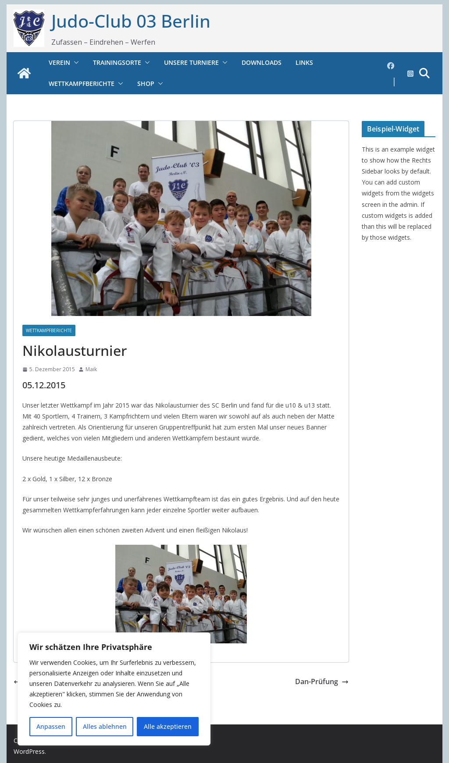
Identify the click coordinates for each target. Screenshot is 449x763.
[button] (74, 63)
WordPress (29, 751)
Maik (91, 369)
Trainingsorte (117, 62)
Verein (59, 62)
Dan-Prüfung (322, 681)
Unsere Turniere (191, 62)
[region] (114, 688)
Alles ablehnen (105, 726)
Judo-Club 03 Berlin (130, 21)
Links (304, 62)
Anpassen (50, 726)
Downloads (262, 62)
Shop (145, 83)
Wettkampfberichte (81, 83)
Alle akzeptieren (168, 726)
